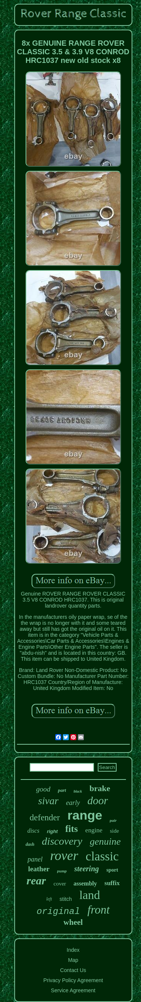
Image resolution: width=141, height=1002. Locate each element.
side (114, 831)
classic (102, 856)
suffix (112, 883)
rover (64, 855)
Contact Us (73, 970)
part (62, 790)
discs (33, 830)
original (58, 911)
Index (73, 950)
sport (112, 870)
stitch (65, 899)
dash (30, 844)
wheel (73, 922)
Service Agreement (73, 990)
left (49, 899)
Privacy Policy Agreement (73, 980)
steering (86, 869)
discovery (62, 841)
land (89, 895)
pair (113, 820)
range (84, 815)
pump (62, 871)
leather (39, 869)
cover (59, 884)
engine (93, 830)
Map (73, 960)
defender (45, 817)
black (78, 791)
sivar (48, 800)
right (52, 831)
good (43, 789)
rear (36, 880)
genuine (105, 841)
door (98, 800)
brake (99, 788)
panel (34, 859)
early (73, 802)
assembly (85, 883)
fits (71, 829)
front (99, 909)
